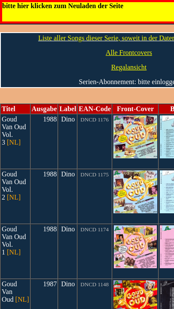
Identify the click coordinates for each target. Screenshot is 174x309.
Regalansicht (129, 67)
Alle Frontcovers (129, 52)
